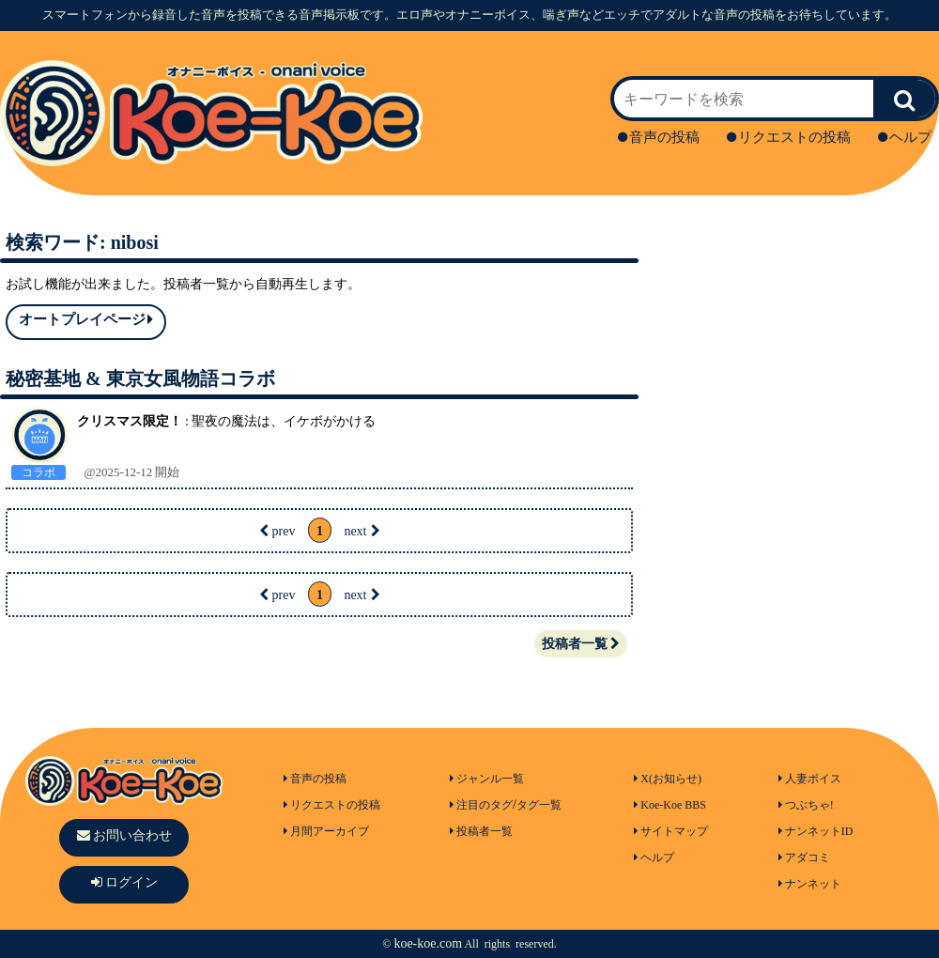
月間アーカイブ (326, 831)
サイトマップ (671, 831)
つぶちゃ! (806, 804)
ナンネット (809, 883)
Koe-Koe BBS (670, 804)
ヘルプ (904, 137)
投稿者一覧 (581, 644)
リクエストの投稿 (789, 137)
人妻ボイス (809, 778)
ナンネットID (816, 831)
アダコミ (804, 857)
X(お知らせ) (667, 778)
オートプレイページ (86, 320)
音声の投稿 (659, 137)
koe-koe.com (427, 943)
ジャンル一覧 (487, 778)
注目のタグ (481, 804)
